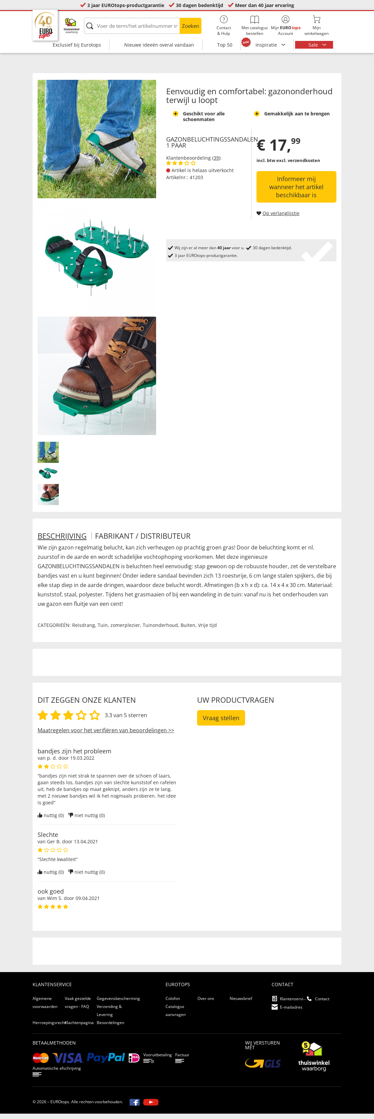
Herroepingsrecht (49, 1028)
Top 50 (224, 45)
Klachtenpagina (79, 1028)
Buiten (188, 630)
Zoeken (190, 25)
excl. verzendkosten (298, 166)
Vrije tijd (207, 630)
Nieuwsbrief (241, 1004)
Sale (314, 45)
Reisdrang (83, 630)
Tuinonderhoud (160, 630)
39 (216, 163)
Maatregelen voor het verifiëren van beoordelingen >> (106, 735)
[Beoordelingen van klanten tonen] (181, 168)
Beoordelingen (110, 1028)
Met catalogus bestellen (254, 25)
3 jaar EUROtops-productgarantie (125, 5)
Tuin (103, 630)
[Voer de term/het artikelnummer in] (142, 26)
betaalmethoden (54, 1048)
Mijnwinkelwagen (316, 25)
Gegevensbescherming (118, 1004)
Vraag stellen (221, 723)
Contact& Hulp (223, 25)
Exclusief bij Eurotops (77, 45)
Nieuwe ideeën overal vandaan (159, 45)
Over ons (205, 1004)
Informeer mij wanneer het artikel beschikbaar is (296, 192)
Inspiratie (266, 45)
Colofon (173, 1004)
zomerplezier (125, 630)
